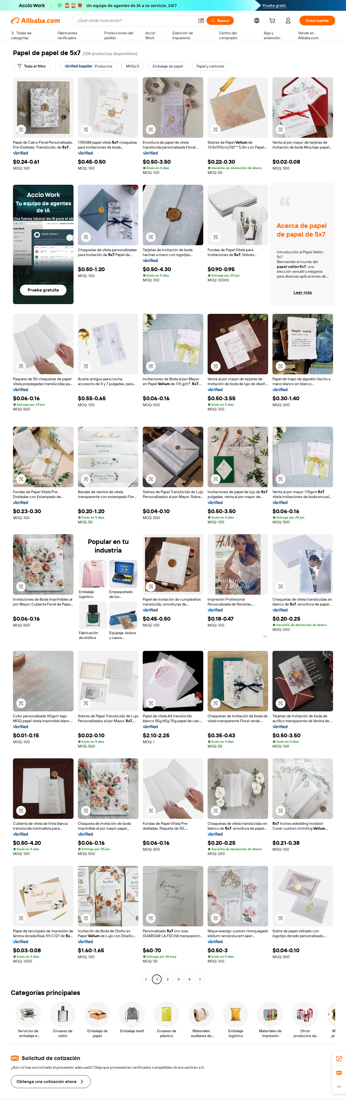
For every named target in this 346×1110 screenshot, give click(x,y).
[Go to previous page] (146, 979)
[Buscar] (220, 20)
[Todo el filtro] (31, 66)
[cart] (273, 21)
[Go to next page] (200, 979)
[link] (339, 1059)
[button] (201, 20)
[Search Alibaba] (135, 20)
